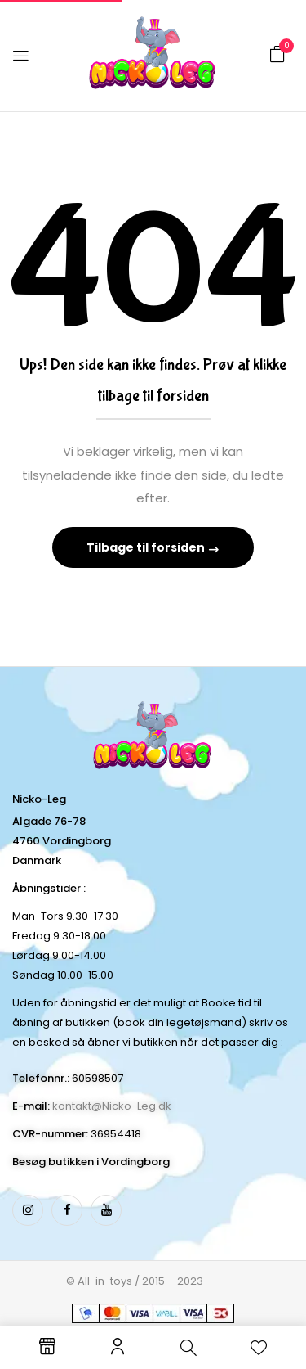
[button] (277, 54)
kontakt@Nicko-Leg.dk (111, 1106)
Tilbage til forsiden (146, 547)
